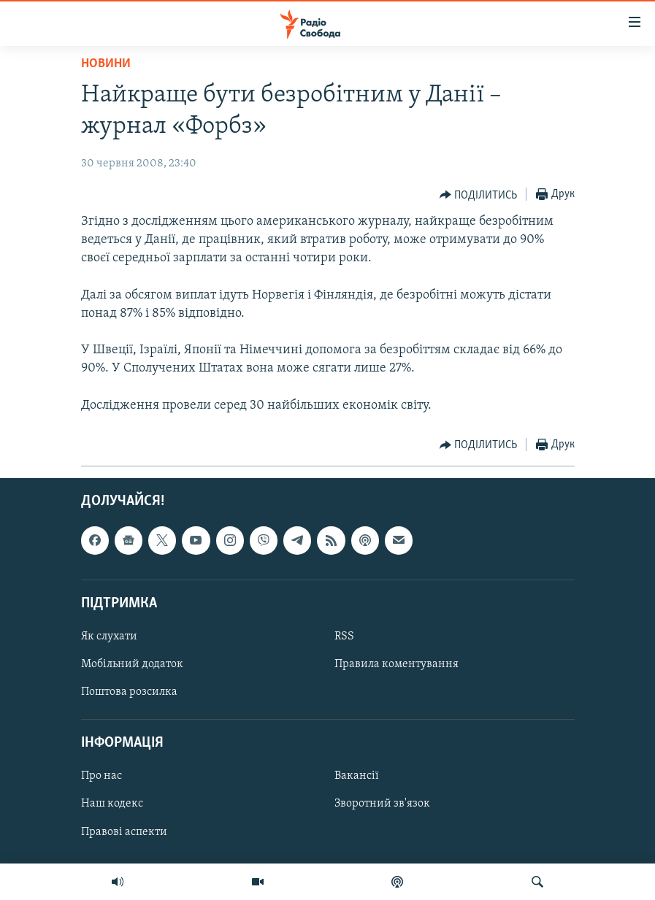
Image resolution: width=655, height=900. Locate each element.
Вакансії (356, 776)
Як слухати (109, 636)
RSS (344, 636)
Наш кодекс (112, 804)
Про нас (101, 776)
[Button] (479, 195)
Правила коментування (396, 664)
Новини (106, 64)
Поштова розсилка (129, 692)
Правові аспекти (124, 832)
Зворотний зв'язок (382, 804)
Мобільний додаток (132, 664)
